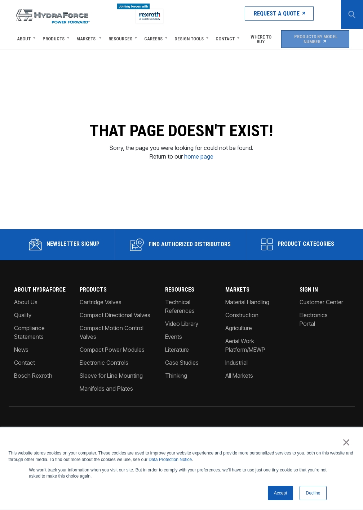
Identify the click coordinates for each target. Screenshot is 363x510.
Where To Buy (260, 39)
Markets (86, 38)
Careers (153, 38)
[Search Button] (350, 14)
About (24, 38)
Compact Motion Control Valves (111, 406)
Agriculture (238, 401)
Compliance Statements (29, 406)
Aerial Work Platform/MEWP (245, 419)
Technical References (180, 380)
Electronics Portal (314, 393)
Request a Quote (264, 14)
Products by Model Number (315, 39)
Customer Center (321, 376)
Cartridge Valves (100, 376)
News (21, 423)
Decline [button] (313, 493)
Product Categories (298, 318)
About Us (25, 376)
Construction (241, 389)
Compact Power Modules (112, 423)
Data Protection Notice (170, 458)
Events (173, 410)
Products (54, 38)
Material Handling (247, 376)
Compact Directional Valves (115, 389)
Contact (225, 38)
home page (198, 194)
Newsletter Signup (64, 318)
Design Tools (189, 38)
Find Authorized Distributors (180, 318)
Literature (177, 423)
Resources (120, 38)
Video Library (181, 397)
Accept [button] (280, 493)
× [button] (347, 442)
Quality (22, 389)
